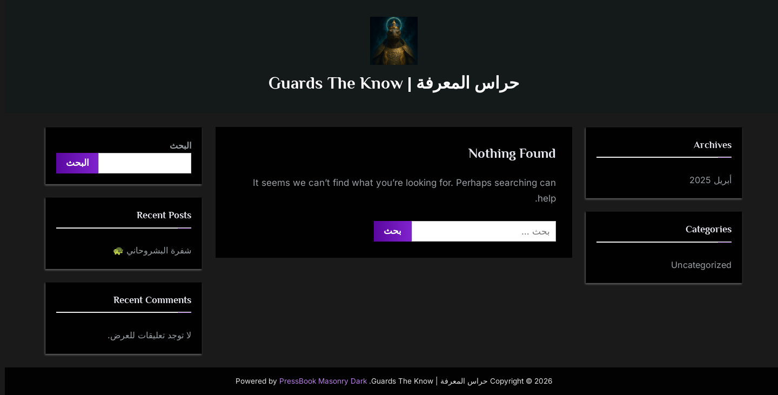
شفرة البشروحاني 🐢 (147, 250)
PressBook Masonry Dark (318, 381)
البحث (175, 145)
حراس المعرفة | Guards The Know (389, 82)
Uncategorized (696, 264)
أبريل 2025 (706, 180)
